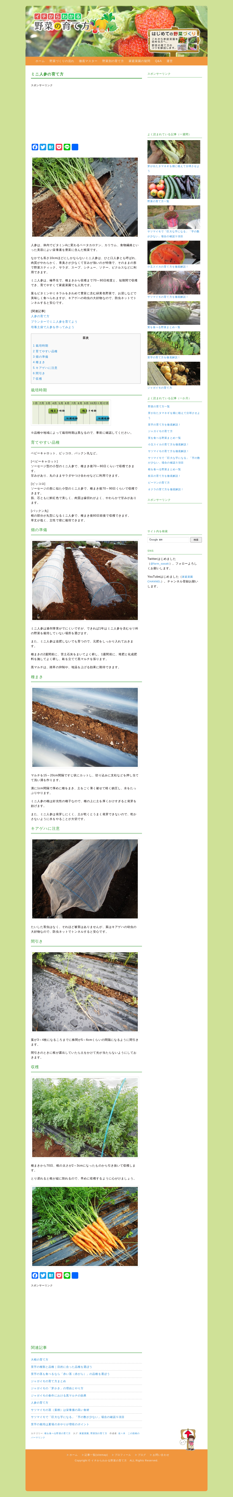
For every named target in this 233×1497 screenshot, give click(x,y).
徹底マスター (88, 61)
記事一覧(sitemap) (96, 1454)
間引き (39, 373)
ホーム (40, 61)
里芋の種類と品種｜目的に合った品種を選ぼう (61, 1366)
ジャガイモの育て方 (160, 431)
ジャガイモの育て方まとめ (48, 1381)
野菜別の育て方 (113, 61)
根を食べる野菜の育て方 (57, 1433)
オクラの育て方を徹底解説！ (166, 489)
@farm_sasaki (160, 563)
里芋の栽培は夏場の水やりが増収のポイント (60, 1424)
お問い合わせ (161, 1454)
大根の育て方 (39, 1359)
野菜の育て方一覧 (159, 406)
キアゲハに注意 (45, 367)
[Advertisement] (85, 113)
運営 (170, 61)
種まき (39, 362)
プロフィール (123, 1454)
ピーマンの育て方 (159, 482)
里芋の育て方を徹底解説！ (164, 424)
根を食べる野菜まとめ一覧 (164, 469)
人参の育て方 (40, 316)
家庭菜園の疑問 (139, 61)
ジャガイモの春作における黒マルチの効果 (58, 1395)
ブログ (142, 1454)
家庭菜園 (84, 1433)
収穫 (37, 378)
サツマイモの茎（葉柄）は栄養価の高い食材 (60, 1409)
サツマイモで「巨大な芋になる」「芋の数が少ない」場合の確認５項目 (78, 1416)
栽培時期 (40, 345)
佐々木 (121, 1433)
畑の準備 (40, 356)
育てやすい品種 (45, 351)
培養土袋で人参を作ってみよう (52, 327)
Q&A (158, 61)
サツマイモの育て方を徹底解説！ (168, 451)
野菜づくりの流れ (62, 61)
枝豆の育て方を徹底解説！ (164, 475)
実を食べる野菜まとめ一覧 (164, 437)
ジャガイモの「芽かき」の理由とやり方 (57, 1388)
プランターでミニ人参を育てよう (54, 321)
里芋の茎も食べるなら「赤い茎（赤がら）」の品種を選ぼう (70, 1373)
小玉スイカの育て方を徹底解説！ (168, 444)
